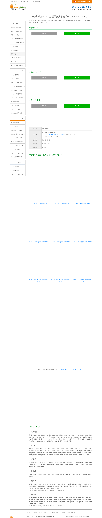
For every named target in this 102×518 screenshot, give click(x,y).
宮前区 (79, 425)
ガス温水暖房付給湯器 (16, 103)
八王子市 (83, 438)
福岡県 (33, 469)
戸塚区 (77, 423)
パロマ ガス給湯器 (51, 500)
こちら (55, 478)
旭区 (39, 423)
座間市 (31, 427)
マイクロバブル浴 (15, 162)
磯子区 (46, 423)
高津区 (65, 425)
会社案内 (13, 75)
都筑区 (81, 423)
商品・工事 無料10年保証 (17, 56)
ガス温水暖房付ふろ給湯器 (18, 100)
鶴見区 (86, 423)
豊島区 (41, 438)
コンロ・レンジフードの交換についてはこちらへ (73, 357)
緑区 (40, 425)
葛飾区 (67, 438)
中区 (90, 423)
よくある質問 (14, 63)
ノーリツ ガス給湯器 (41, 500)
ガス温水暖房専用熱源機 (17, 107)
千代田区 (36, 436)
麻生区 (53, 425)
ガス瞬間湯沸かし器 (16, 115)
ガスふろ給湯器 (52, 134)
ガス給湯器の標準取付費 (17, 52)
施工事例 (18, 12)
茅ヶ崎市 (55, 427)
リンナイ (20, 84)
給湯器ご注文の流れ (16, 41)
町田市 (78, 438)
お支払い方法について (16, 60)
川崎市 (48, 425)
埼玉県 (33, 447)
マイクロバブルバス (16, 119)
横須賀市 (38, 429)
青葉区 (34, 423)
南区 (43, 425)
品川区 (71, 436)
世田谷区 (86, 436)
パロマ (20, 175)
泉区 (42, 423)
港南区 (60, 423)
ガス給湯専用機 (15, 88)
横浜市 (30, 423)
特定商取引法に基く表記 (17, 79)
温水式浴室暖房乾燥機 (16, 126)
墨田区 (63, 436)
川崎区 (57, 425)
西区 (30, 425)
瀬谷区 (72, 423)
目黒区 (76, 436)
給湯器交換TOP (13, 12)
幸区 (61, 425)
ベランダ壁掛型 (61, 134)
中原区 (74, 425)
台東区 (58, 436)
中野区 (32, 438)
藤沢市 (40, 427)
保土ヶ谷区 (35, 425)
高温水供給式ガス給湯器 (17, 96)
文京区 (54, 436)
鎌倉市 (88, 427)
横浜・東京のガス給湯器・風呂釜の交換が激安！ (78, 504)
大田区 (80, 436)
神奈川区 (51, 423)
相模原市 (85, 425)
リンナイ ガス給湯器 (31, 500)
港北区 (65, 423)
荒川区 (49, 438)
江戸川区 (72, 438)
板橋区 (53, 438)
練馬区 (58, 438)
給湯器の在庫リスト (16, 48)
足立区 (62, 438)
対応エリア (35, 414)
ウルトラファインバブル (17, 122)
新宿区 (49, 436)
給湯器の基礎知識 (71, 500)
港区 (45, 436)
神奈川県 (34, 420)
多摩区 (70, 425)
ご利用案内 (15, 36)
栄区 (69, 423)
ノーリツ (44, 134)
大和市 (90, 425)
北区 (45, 438)
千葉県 (33, 459)
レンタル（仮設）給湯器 (17, 44)
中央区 (41, 436)
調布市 (30, 442)
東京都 (33, 434)
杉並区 (37, 438)
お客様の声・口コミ (16, 71)
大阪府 (33, 483)
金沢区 (56, 423)
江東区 (67, 436)
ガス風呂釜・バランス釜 (17, 111)
